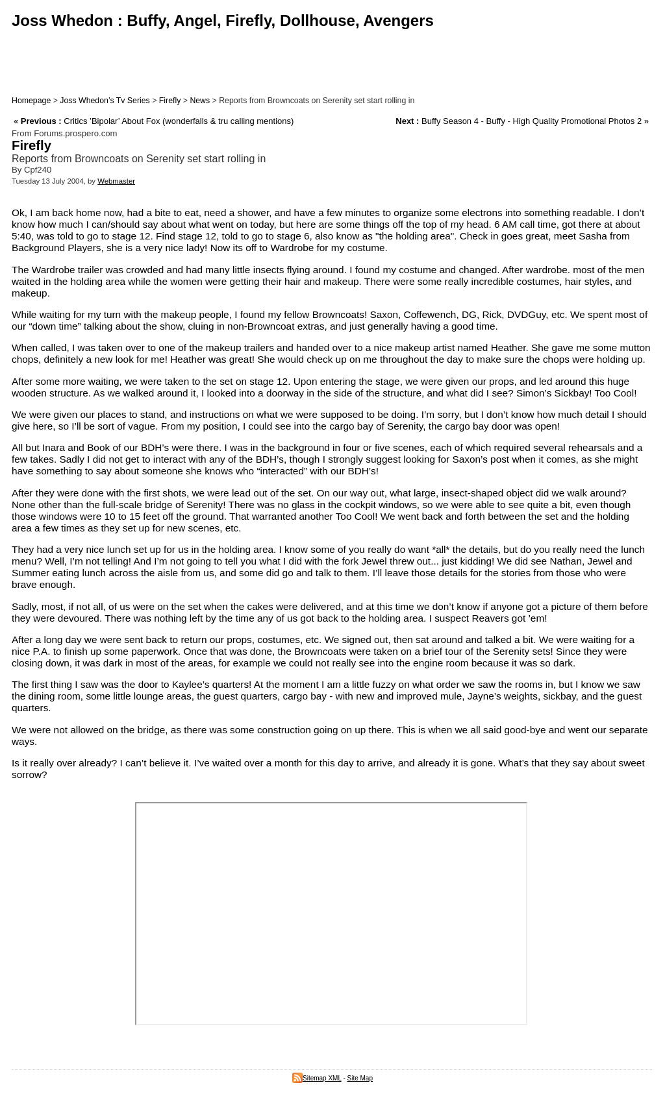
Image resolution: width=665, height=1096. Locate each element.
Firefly (170, 100)
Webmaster (116, 181)
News (200, 100)
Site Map (360, 1078)
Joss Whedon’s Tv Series (104, 100)
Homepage (31, 100)
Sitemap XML (317, 1078)
